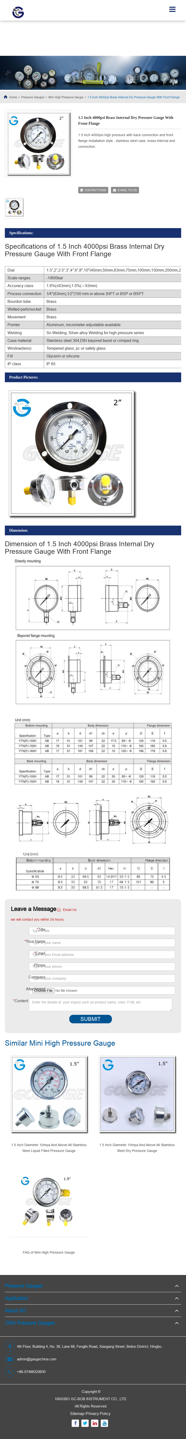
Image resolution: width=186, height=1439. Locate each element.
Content (20, 1001)
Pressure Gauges (32, 97)
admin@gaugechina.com (30, 1359)
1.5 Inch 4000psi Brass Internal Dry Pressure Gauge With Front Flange (133, 97)
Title (41, 929)
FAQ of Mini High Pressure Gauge (49, 1252)
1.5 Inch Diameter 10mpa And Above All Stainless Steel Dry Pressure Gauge (137, 1148)
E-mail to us (125, 190)
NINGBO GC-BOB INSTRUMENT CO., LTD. (91, 1399)
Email (39, 953)
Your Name (34, 941)
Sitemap (77, 1413)
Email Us (67, 910)
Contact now (93, 190)
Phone (39, 965)
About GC (15, 1310)
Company (37, 977)
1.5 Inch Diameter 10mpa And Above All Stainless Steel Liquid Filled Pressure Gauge (48, 1148)
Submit (90, 1019)
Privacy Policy (98, 1413)
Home (13, 97)
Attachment (35, 989)
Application (16, 1298)
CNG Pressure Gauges (30, 1323)
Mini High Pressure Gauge (65, 97)
